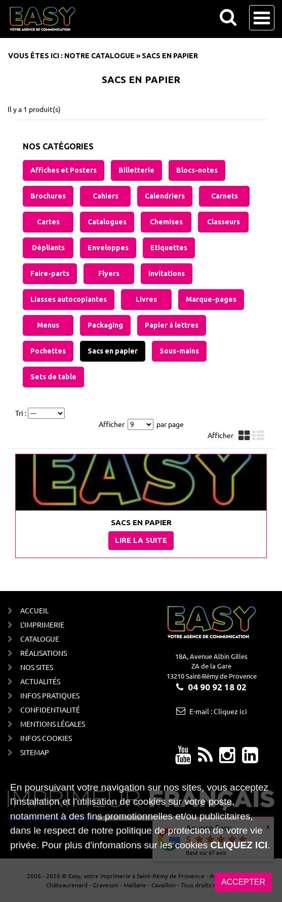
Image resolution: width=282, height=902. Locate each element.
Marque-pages (211, 299)
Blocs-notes (197, 170)
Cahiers (105, 196)
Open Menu (261, 17)
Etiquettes (168, 248)
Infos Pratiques (49, 695)
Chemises (166, 222)
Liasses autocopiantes (68, 299)
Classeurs (223, 222)
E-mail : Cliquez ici (218, 711)
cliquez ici (238, 846)
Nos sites (36, 667)
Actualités (40, 681)
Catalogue (39, 638)
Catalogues (107, 222)
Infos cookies (46, 737)
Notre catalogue (99, 56)
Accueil (34, 610)
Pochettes (48, 351)
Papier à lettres (171, 325)
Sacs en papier (113, 351)
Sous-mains (179, 351)
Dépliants (48, 248)
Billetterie (136, 170)
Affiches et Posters (63, 170)
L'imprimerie (42, 624)
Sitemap (34, 752)
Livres (146, 299)
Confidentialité (50, 709)
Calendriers (165, 196)
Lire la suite (141, 540)
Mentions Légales (52, 723)
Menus (48, 325)
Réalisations (43, 652)
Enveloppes (108, 248)
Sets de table (53, 377)
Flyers (108, 273)
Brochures (48, 196)
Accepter (243, 883)
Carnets (224, 196)
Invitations (166, 273)
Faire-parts (49, 273)
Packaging (105, 325)
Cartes (48, 222)
